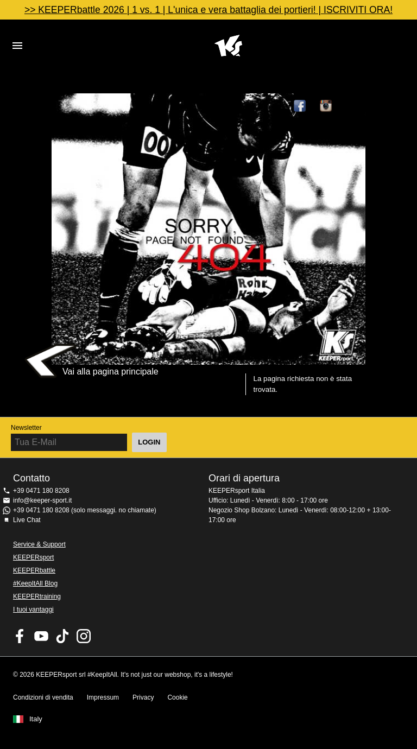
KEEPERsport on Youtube (41, 636)
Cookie (177, 697)
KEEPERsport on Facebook (20, 636)
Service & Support (39, 544)
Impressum (103, 697)
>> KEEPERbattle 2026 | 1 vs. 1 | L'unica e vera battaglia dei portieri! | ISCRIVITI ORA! (208, 9)
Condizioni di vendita (43, 697)
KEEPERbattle (34, 570)
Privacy (143, 697)
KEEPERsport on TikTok (62, 636)
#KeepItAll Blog (35, 583)
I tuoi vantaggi (33, 609)
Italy (35, 719)
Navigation (17, 46)
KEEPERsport (33, 557)
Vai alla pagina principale (110, 371)
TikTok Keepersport (352, 106)
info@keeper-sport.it (42, 500)
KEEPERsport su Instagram (326, 106)
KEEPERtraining (37, 596)
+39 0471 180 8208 (41, 490)
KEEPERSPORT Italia (228, 45)
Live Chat (27, 520)
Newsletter (26, 427)
